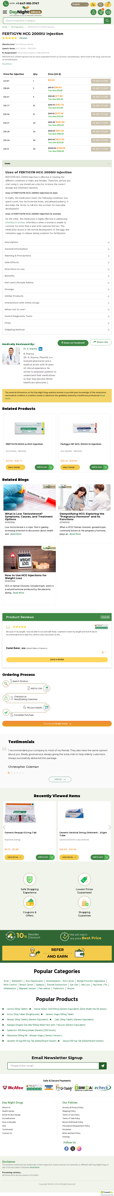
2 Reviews (23, 38)
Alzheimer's (17, 985)
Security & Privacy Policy (72, 1111)
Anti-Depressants (34, 985)
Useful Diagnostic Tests (18, 316)
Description (11, 242)
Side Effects (12, 262)
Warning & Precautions (18, 255)
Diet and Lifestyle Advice (19, 282)
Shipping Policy (69, 1115)
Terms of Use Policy (71, 1118)
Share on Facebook (72, 342)
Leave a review (57, 663)
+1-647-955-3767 (27, 3)
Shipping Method (14, 329)
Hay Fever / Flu (100, 988)
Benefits (10, 275)
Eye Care (74, 988)
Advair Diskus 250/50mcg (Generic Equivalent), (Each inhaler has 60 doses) (70, 1012)
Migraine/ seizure (27, 992)
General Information (16, 249)
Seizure (70, 992)
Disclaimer (66, 1133)
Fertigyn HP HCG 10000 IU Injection (81, 447)
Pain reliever (44, 992)
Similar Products (14, 296)
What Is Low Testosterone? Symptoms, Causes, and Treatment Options (29, 520)
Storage (9, 289)
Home (4, 27)
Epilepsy (40, 988)
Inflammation (10, 992)
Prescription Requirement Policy (76, 1129)
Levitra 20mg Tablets (17, 1012)
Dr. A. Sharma (30, 349)
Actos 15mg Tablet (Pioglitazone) (23, 1018)
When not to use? (15, 309)
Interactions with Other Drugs (22, 302)
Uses (7, 163)
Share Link (101, 342)
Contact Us (7, 1136)
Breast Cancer (26, 988)
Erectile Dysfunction (57, 988)
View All (105, 621)
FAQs (8, 323)
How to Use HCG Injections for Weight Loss (25, 580)
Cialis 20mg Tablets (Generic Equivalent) (74, 1023)
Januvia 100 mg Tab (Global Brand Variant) (83, 1044)
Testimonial (7, 1133)
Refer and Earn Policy (71, 1136)
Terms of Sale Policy (71, 1122)
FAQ (4, 1129)
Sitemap (66, 1140)
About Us (6, 1111)
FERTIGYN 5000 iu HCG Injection (24, 447)
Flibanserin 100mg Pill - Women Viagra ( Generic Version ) (34, 1039)
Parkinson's (58, 992)
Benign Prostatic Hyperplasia (91, 985)
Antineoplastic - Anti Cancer (60, 985)
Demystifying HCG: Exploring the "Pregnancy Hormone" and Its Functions (82, 520)
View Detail (14, 470)
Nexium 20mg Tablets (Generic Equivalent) (27, 1023)
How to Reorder (9, 1126)
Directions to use (15, 269)
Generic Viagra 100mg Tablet (60, 1018)
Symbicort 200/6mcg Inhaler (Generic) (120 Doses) (31, 1034)
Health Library (8, 1115)
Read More (7, 63)
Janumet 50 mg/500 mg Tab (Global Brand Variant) (31, 1044)
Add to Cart (100, 81)
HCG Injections (17, 27)
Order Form (56, 727)
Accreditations (8, 1122)
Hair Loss (85, 988)
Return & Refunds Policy (72, 1126)
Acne (6, 985)
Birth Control (10, 988)
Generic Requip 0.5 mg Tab (20, 836)
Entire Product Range (11, 1118)
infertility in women (15, 223)
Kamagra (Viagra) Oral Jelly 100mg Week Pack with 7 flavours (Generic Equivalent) (46, 1028)
